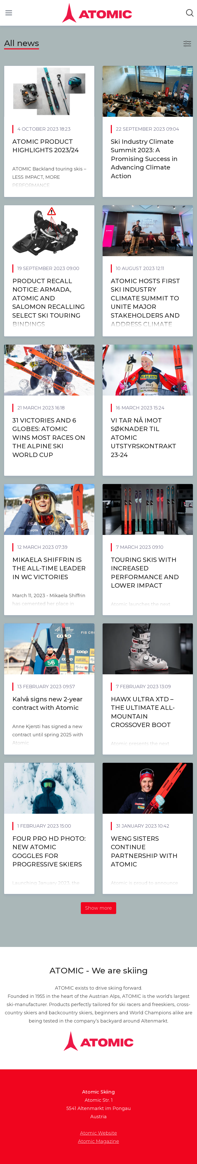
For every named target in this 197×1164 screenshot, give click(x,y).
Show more (98, 908)
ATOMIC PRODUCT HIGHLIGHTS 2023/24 (45, 146)
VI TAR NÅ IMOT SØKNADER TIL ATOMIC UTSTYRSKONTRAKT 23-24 (143, 438)
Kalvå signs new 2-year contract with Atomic (47, 703)
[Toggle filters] (187, 43)
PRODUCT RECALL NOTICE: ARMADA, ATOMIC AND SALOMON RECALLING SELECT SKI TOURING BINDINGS (48, 302)
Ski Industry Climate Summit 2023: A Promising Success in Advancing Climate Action (144, 159)
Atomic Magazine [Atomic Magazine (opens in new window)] (98, 1141)
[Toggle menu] (8, 12)
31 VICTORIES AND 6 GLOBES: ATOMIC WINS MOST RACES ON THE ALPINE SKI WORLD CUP (48, 438)
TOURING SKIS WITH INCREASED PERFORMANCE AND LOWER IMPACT (145, 572)
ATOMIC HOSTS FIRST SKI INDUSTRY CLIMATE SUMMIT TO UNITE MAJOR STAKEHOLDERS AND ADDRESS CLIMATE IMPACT (145, 307)
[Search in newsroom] (190, 13)
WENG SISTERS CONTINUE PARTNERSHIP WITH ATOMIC (144, 851)
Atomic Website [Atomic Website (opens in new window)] (98, 1133)
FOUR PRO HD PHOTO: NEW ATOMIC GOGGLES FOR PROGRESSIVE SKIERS (49, 851)
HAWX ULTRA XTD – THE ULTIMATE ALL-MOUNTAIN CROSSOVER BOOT (143, 712)
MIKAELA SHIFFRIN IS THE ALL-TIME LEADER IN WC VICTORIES (49, 568)
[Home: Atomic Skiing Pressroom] (97, 13)
